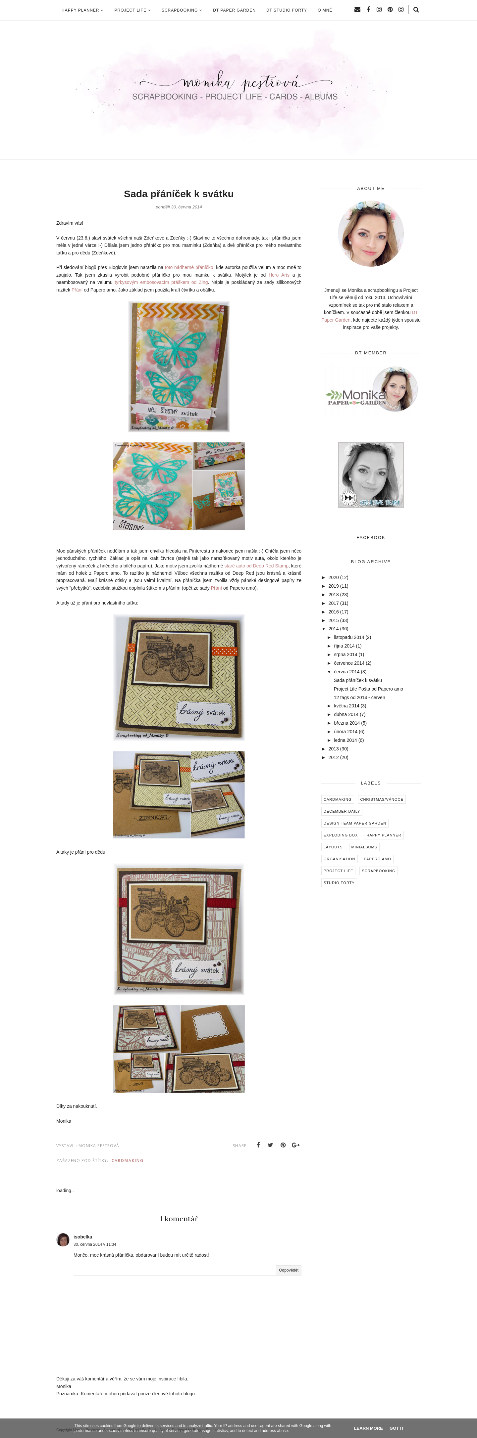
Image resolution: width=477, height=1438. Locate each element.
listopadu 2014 (349, 637)
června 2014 (346, 671)
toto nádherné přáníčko (189, 267)
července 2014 (349, 663)
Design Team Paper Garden (355, 823)
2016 (334, 611)
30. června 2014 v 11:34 (95, 1244)
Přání (77, 289)
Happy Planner (383, 835)
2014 (334, 628)
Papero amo (378, 859)
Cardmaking (128, 1160)
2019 (334, 586)
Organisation (339, 859)
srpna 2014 (345, 654)
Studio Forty (339, 883)
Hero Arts (279, 275)
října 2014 (344, 646)
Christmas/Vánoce (381, 799)
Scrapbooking (378, 871)
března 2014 (347, 723)
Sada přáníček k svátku (358, 680)
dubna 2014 (346, 714)
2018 (334, 594)
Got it (397, 1428)
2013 (334, 748)
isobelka (83, 1236)
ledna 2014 (345, 740)
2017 (334, 603)
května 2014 (346, 705)
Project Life (338, 871)
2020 (334, 577)
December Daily (342, 811)
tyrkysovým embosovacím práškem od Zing (161, 282)
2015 (334, 620)
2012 (334, 757)
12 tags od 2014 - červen (359, 697)
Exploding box (341, 835)
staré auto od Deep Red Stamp (257, 565)
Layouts (333, 847)
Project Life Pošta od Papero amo (368, 689)
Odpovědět (288, 1270)
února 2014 (345, 731)
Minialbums (364, 847)
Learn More (368, 1428)
